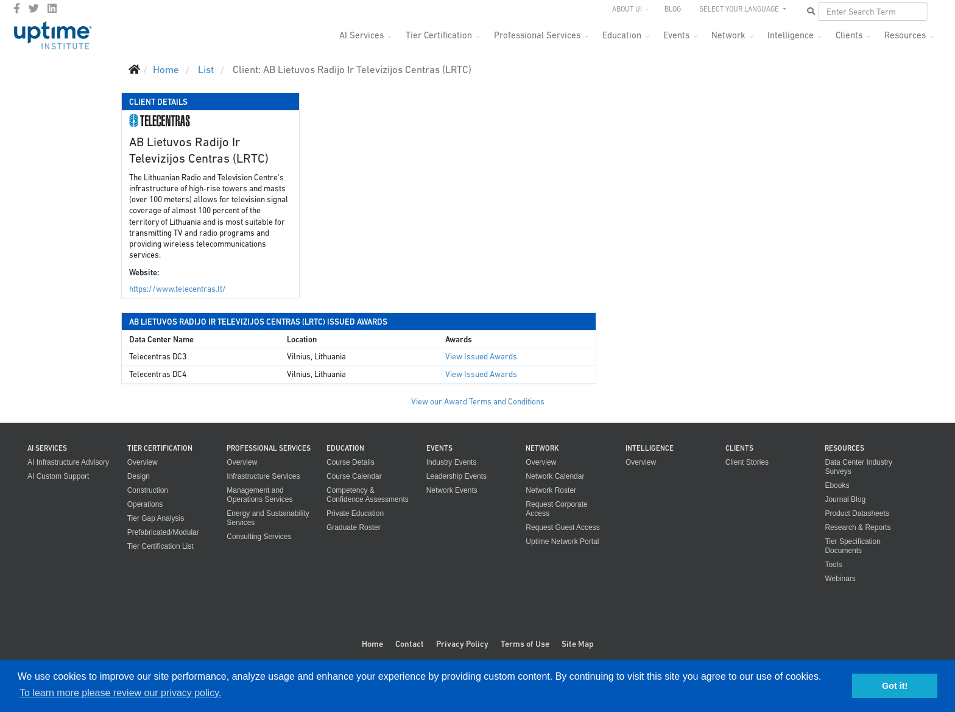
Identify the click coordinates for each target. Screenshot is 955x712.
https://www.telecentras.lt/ (177, 289)
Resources (905, 35)
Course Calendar (354, 476)
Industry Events (451, 462)
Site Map (578, 644)
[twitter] (34, 8)
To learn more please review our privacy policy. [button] (120, 693)
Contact (409, 644)
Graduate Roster (353, 527)
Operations (145, 504)
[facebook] (16, 8)
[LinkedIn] (52, 8)
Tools (833, 564)
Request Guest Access (562, 527)
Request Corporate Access (556, 509)
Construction (147, 490)
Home (372, 644)
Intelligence (790, 35)
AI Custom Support (58, 476)
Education (621, 35)
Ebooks (837, 485)
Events (676, 35)
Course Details (350, 462)
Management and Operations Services (259, 495)
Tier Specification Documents (853, 546)
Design (138, 476)
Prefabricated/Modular (163, 532)
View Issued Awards (481, 356)
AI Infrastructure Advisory (68, 462)
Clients (849, 35)
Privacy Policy (462, 644)
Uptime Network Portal (562, 541)
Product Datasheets (857, 513)
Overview (142, 462)
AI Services (361, 35)
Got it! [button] (894, 686)
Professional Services (537, 35)
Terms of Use (525, 644)
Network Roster (551, 490)
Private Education (355, 513)
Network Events (451, 490)
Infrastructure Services (263, 476)
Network (728, 35)
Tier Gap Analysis (156, 518)
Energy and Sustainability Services (268, 518)
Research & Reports (857, 527)
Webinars (840, 578)
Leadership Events (456, 476)
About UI (627, 9)
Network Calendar (555, 476)
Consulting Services (259, 536)
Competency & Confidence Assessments (367, 495)
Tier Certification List (160, 546)
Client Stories (747, 462)
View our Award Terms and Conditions (477, 401)
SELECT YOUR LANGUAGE (740, 9)
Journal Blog (845, 499)
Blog (672, 9)
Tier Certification (439, 35)
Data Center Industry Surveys (858, 467)
